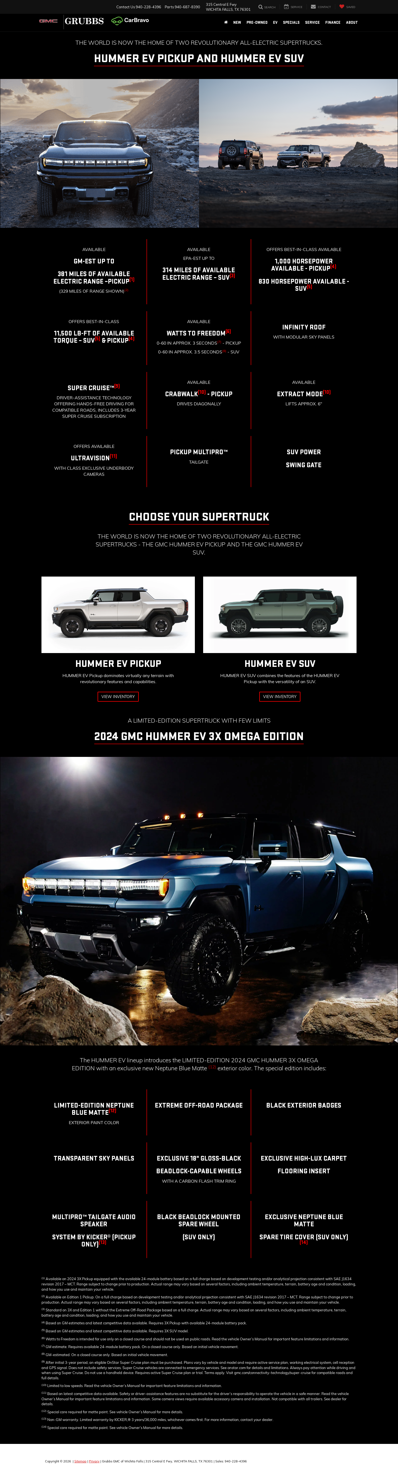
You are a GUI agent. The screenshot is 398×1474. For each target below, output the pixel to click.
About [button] (352, 22)
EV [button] (275, 22)
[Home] (226, 22)
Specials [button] (291, 22)
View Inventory (118, 696)
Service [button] (312, 22)
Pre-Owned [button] (257, 22)
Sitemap (80, 1461)
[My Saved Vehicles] (347, 6)
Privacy (94, 1461)
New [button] (237, 22)
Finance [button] (333, 22)
